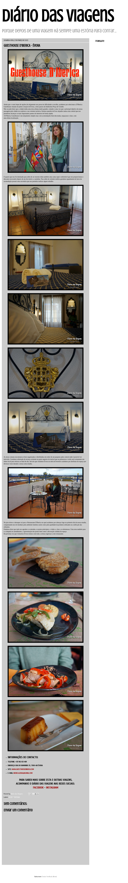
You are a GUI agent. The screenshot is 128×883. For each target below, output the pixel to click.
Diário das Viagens (58, 16)
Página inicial (48, 870)
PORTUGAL (17, 797)
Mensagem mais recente (13, 870)
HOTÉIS (11, 797)
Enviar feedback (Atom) (49, 877)
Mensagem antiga (80, 870)
